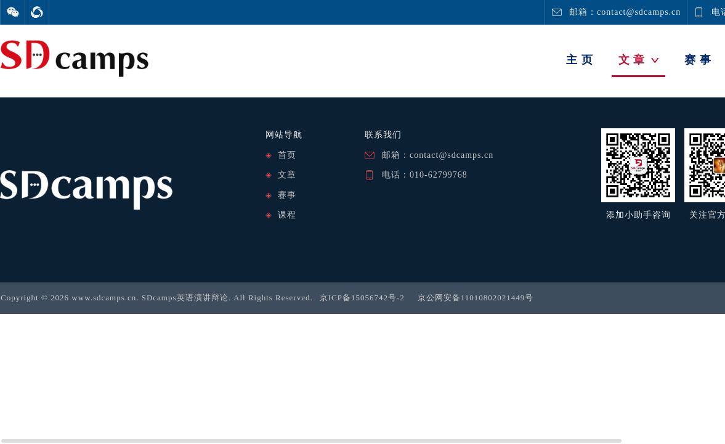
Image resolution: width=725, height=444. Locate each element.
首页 (287, 155)
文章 (287, 174)
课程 (287, 215)
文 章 (639, 60)
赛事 (287, 195)
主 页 (579, 60)
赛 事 (697, 60)
